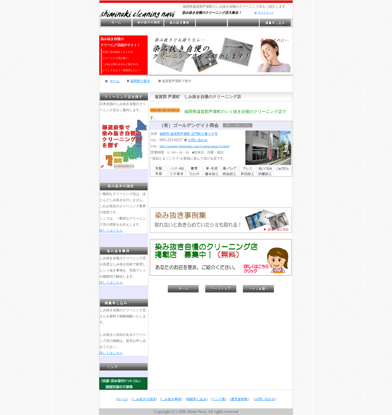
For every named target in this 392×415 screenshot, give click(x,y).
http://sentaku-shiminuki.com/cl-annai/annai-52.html (194, 146)
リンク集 (218, 399)
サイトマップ (265, 12)
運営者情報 (239, 399)
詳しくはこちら (111, 230)
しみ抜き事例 (171, 399)
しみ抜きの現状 (144, 399)
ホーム (115, 81)
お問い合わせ (198, 140)
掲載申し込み (196, 399)
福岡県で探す (140, 81)
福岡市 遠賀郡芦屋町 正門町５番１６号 (189, 134)
